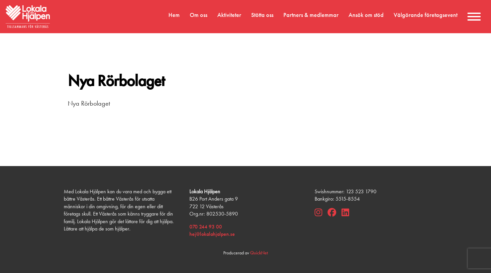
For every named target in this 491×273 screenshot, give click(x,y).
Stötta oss (262, 15)
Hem (174, 15)
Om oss (198, 15)
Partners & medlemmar (311, 15)
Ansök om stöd (366, 15)
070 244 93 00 (205, 227)
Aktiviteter (229, 15)
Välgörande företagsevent (425, 15)
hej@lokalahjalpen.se (212, 234)
